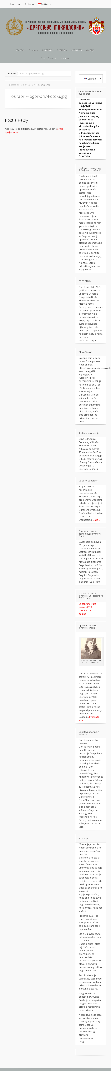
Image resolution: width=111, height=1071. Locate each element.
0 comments (44, 84)
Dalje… (96, 519)
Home (13, 73)
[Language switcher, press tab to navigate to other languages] (91, 78)
